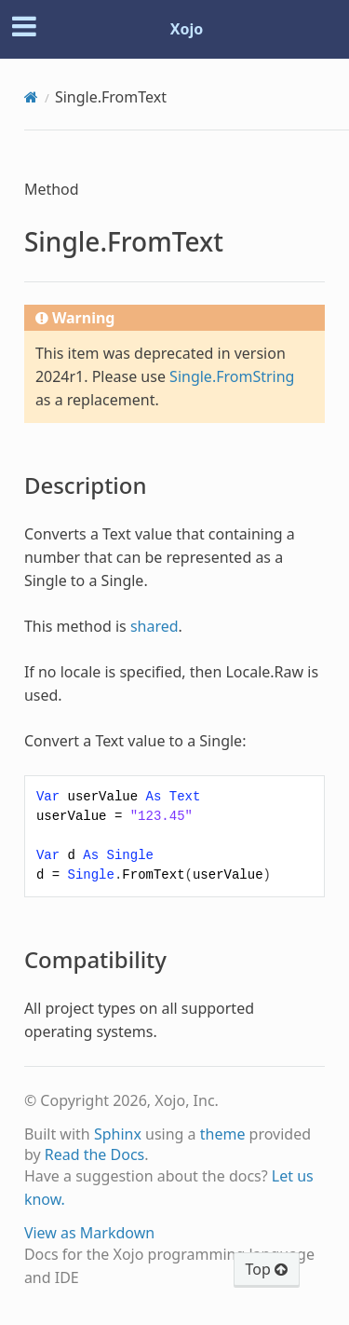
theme (223, 1134)
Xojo (187, 29)
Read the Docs (95, 1154)
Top (267, 1269)
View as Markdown (89, 1233)
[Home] (31, 96)
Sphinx (117, 1134)
